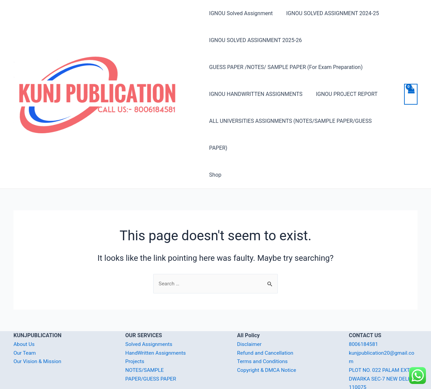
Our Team (25, 326)
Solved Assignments (149, 317)
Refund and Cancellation (266, 326)
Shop (215, 148)
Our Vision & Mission (38, 334)
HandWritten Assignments (156, 326)
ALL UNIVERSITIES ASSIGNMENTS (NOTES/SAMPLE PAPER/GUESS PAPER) (300, 121)
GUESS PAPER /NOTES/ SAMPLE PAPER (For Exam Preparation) (286, 67)
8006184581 (364, 317)
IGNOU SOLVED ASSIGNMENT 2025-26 (255, 40)
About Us (24, 317)
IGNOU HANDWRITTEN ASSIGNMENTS (255, 94)
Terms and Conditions (263, 334)
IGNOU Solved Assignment (241, 13)
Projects (135, 334)
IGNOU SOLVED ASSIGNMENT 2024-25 (330, 13)
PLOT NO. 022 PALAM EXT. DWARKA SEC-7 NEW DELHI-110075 (383, 352)
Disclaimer (249, 317)
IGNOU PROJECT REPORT (344, 94)
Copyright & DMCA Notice (267, 343)
